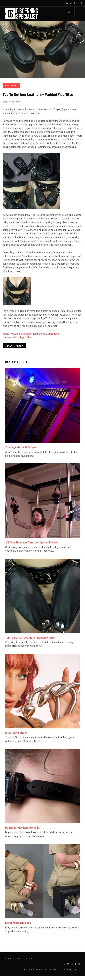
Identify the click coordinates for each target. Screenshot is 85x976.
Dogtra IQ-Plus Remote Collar (22, 827)
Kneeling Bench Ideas (18, 922)
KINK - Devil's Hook (16, 732)
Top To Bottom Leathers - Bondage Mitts (30, 637)
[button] (79, 12)
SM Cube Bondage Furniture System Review (31, 542)
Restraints (11, 85)
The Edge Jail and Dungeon (21, 447)
